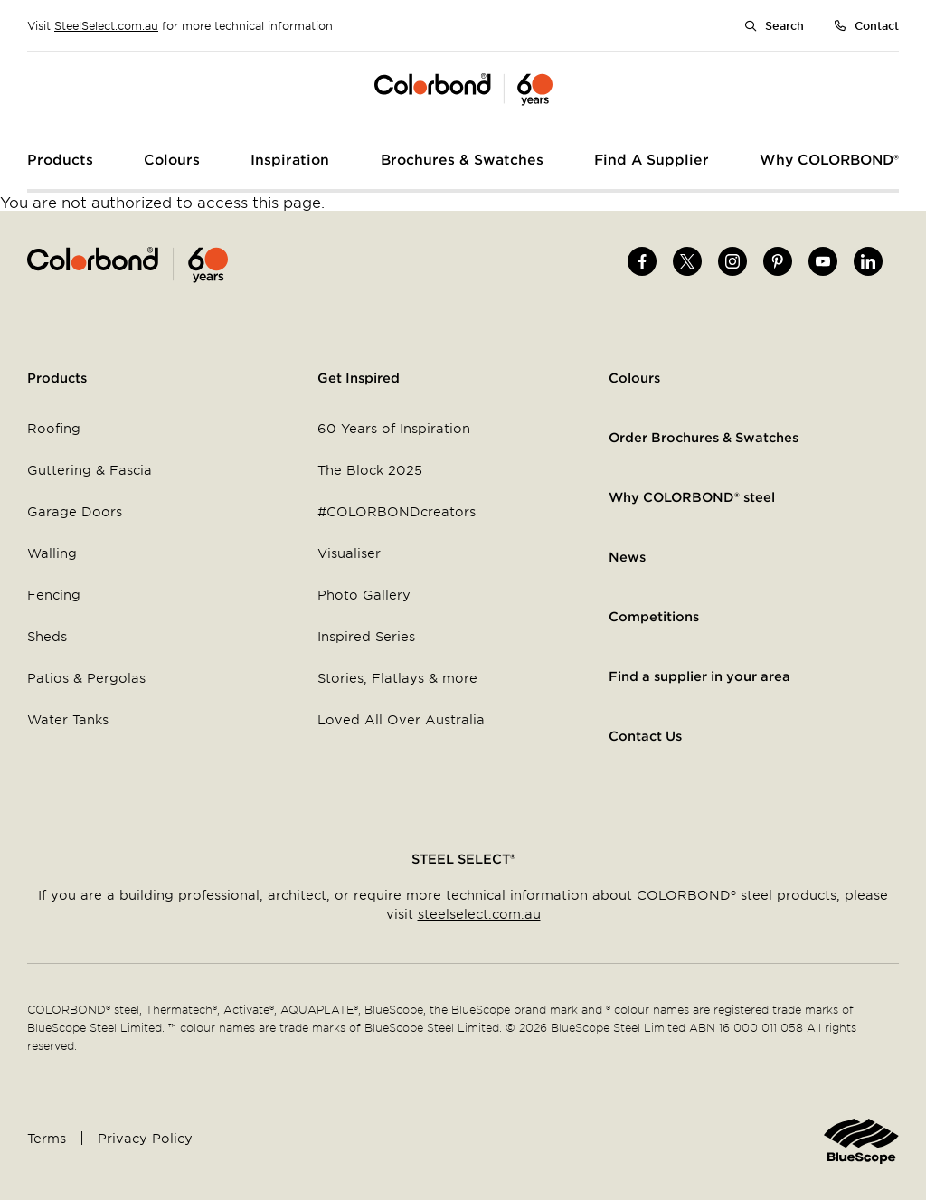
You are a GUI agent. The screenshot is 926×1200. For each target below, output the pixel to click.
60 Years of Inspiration (393, 428)
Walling (52, 553)
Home (245, 265)
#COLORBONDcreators (396, 511)
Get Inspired (358, 377)
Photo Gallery (364, 594)
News (627, 556)
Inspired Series (366, 636)
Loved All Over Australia (401, 719)
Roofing (53, 428)
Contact (877, 25)
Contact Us (645, 735)
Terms (46, 1138)
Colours (634, 377)
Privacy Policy (145, 1138)
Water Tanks (68, 719)
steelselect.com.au (479, 913)
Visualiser (349, 553)
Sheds (47, 636)
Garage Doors (74, 511)
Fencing (53, 594)
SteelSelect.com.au (106, 25)
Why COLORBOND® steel (692, 497)
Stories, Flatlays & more (397, 677)
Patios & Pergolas (86, 677)
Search (784, 25)
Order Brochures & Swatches (703, 437)
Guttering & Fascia (89, 469)
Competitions (654, 616)
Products (57, 377)
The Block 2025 (369, 469)
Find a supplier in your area (699, 676)
